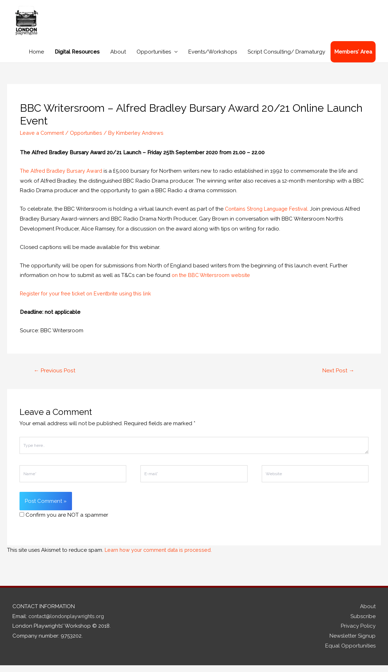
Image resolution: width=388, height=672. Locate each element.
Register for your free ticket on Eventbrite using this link (89, 300)
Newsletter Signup (352, 643)
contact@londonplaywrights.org (69, 623)
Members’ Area (353, 58)
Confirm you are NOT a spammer (64, 521)
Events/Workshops (212, 58)
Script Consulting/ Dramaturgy (286, 58)
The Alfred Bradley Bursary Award (62, 177)
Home (36, 58)
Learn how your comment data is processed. (161, 557)
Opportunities (154, 58)
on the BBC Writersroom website (212, 281)
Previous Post (55, 377)
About (118, 58)
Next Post (337, 377)
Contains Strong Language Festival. (269, 215)
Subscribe (363, 623)
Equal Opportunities (350, 652)
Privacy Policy (358, 633)
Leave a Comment (43, 139)
